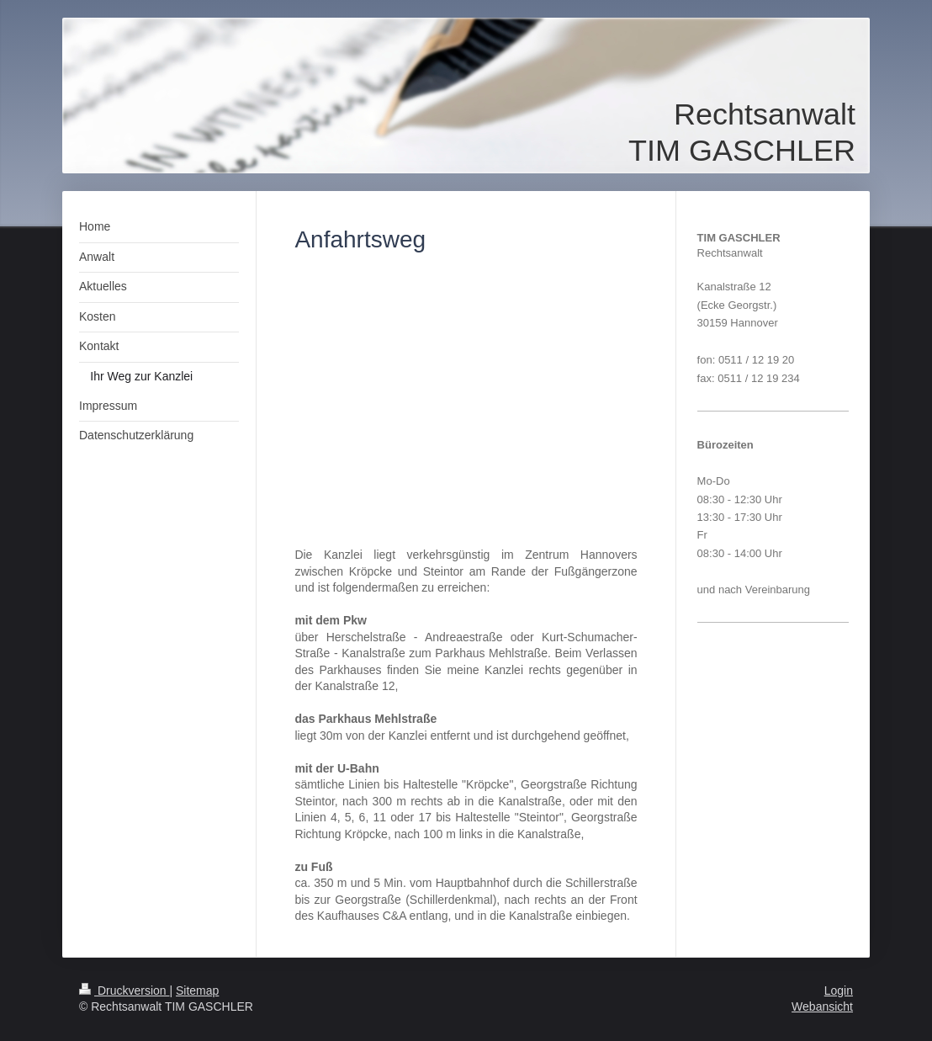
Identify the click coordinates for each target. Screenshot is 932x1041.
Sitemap (197, 990)
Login (838, 990)
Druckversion (124, 990)
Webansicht (822, 1006)
